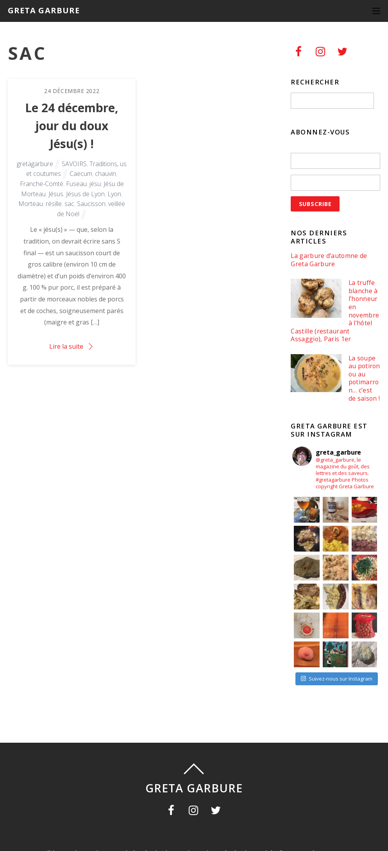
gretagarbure (35, 163)
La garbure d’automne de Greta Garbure (329, 260)
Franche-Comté (41, 183)
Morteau (30, 203)
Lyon (114, 194)
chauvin (105, 173)
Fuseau (76, 183)
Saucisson (91, 203)
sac (69, 203)
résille (54, 203)
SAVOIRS (74, 163)
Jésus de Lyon (85, 194)
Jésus (55, 194)
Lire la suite (66, 346)
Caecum (81, 173)
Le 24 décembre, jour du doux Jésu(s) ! (71, 126)
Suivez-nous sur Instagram (336, 678)
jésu (95, 183)
